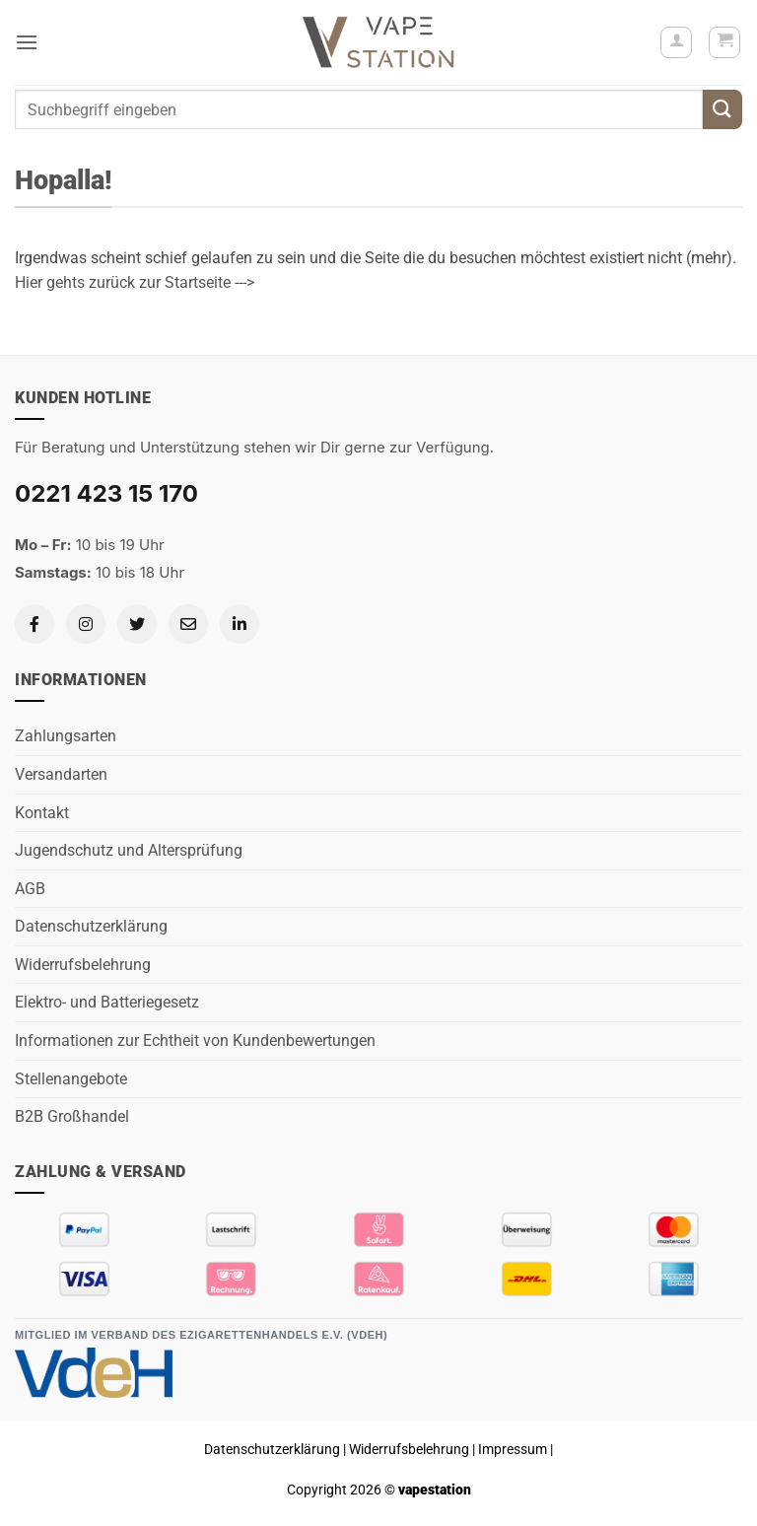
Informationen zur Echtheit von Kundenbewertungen (195, 1040)
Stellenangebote (71, 1079)
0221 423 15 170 (106, 493)
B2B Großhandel (72, 1116)
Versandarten (61, 774)
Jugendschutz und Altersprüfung (128, 850)
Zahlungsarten (65, 736)
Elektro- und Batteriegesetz (107, 1002)
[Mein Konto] (676, 42)
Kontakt (42, 812)
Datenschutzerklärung (91, 926)
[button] (26, 42)
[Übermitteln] (722, 109)
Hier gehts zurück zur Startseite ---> (134, 282)
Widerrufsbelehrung (83, 964)
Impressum (512, 1449)
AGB (30, 888)
